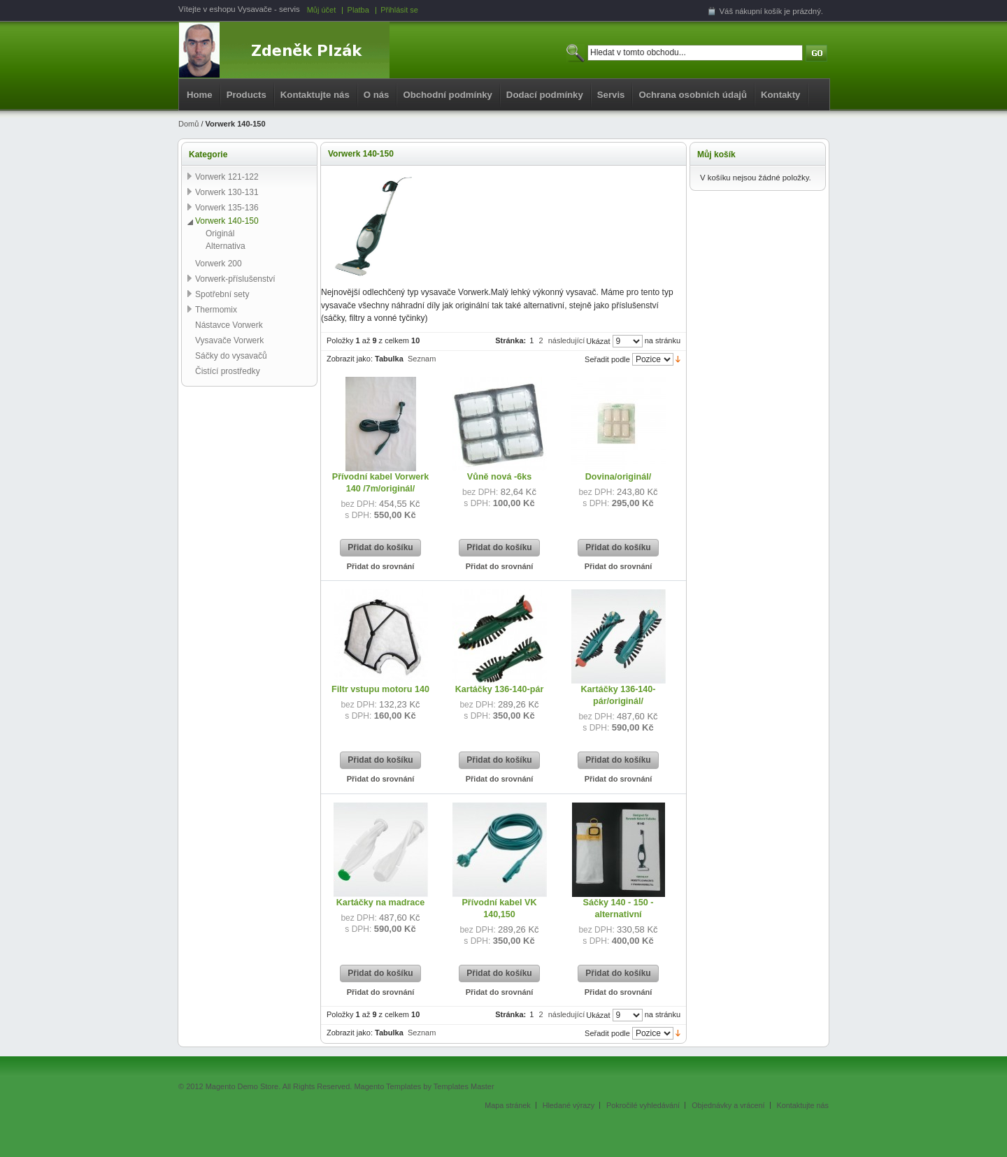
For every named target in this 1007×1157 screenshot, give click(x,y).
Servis (611, 94)
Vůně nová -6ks (499, 477)
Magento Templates (387, 1086)
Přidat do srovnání (381, 566)
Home (200, 94)
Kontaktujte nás (315, 94)
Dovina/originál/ (618, 477)
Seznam (422, 358)
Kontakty (780, 94)
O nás (377, 94)
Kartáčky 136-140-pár (499, 689)
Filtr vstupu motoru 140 (380, 689)
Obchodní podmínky (447, 94)
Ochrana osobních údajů (692, 94)
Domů (188, 124)
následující (566, 340)
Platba (358, 10)
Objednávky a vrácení (728, 1105)
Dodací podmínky (544, 94)
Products (246, 94)
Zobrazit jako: (350, 358)
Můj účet (321, 10)
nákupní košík (758, 11)
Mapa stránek (507, 1105)
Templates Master (464, 1086)
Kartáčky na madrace (380, 902)
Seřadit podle (607, 359)
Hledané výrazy (568, 1105)
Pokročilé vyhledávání (643, 1105)
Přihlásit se (399, 10)
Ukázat (598, 341)
